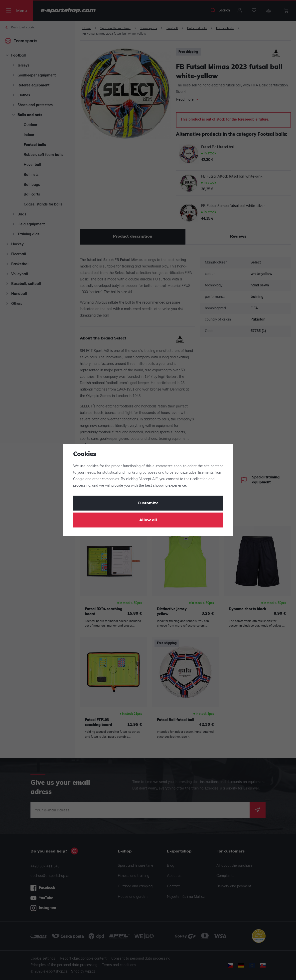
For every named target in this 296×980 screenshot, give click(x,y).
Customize (148, 503)
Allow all (148, 520)
